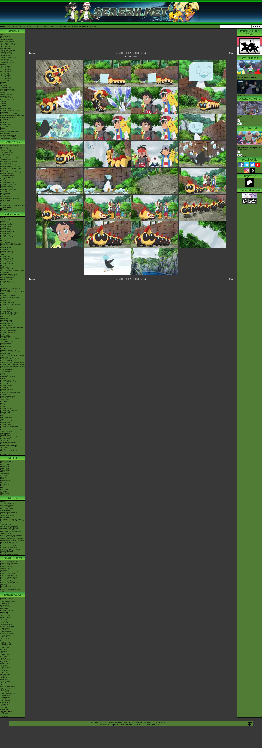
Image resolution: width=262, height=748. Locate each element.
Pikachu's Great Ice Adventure (9, 579)
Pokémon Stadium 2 (6, 408)
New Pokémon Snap (6, 260)
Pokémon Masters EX (7, 232)
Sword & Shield (5, 242)
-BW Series (4, 653)
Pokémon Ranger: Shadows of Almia (12, 364)
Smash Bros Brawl (6, 371)
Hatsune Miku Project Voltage (9, 114)
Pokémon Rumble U (6, 325)
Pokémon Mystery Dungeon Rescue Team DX (11, 254)
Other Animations (5, 200)
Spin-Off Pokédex (6, 87)
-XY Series (3, 651)
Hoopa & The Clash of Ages (9, 542)
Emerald (3, 378)
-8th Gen (3, 103)
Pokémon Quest (5, 281)
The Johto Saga (5, 154)
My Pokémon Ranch (6, 369)
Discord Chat (4, 130)
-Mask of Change (5, 700)
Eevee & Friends (5, 586)
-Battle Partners (5, 690)
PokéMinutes (4, 195)
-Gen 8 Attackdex (5, 78)
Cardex (2, 93)
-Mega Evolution (5, 617)
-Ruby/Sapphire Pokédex (8, 43)
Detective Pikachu (6, 279)
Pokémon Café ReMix (7, 230)
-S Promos (3, 715)
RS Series (3, 477)
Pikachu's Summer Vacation (9, 561)
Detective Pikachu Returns (8, 237)
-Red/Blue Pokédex (6, 39)
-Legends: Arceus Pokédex (8, 57)
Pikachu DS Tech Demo (7, 396)
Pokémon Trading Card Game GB (11, 430)
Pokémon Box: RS (6, 387)
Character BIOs (5, 465)
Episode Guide (131, 56)
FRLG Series (4, 479)
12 (145, 53)
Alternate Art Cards (6, 607)
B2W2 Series (4, 489)
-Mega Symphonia (6, 681)
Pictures (242, 125)
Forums (22, 26)
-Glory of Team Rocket (7, 686)
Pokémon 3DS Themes (7, 444)
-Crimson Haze (5, 702)
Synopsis (241, 153)
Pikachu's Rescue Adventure (9, 563)
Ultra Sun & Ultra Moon (8, 269)
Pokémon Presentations (7, 121)
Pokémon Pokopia (6, 224)
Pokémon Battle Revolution (9, 361)
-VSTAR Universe (6, 708)
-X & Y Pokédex (5, 48)
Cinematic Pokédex (6, 94)
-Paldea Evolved (5, 644)
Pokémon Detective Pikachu (9, 554)
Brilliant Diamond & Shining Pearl (11, 244)
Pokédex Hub (49, 26)
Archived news (5, 36)
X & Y (2, 286)
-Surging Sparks (5, 628)
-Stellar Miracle (5, 697)
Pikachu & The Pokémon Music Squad (10, 590)
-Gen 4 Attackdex (5, 71)
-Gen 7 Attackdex (5, 77)
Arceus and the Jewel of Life (9, 528)
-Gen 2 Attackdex (5, 68)
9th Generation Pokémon (8, 135)
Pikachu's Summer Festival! (9, 572)
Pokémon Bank (5, 290)
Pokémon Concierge (6, 204)
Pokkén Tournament (6, 309)
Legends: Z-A (4, 221)
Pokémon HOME (5, 247)
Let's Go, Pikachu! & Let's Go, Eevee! (12, 270)
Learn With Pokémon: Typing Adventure (9, 338)
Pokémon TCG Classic (7, 610)
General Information (6, 461)
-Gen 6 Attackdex (5, 75)
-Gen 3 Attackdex (5, 70)
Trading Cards (13, 594)
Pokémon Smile (5, 256)
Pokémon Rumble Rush (7, 276)
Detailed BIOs (4, 466)
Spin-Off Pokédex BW (7, 91)
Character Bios (5, 149)
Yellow (2, 419)
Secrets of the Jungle (6, 551)
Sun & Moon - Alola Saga (8, 165)
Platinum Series (5, 484)
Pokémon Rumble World (8, 302)
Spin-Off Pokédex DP (7, 89)
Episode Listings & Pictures (9, 145)
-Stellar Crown (5, 630)
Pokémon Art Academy (7, 295)
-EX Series (3, 656)
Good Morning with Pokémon (9, 198)
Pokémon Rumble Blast (7, 332)
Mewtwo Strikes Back (7, 505)
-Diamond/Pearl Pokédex (8, 45)
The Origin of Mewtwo (7, 503)
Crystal (2, 407)
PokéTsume (4, 211)
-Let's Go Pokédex (6, 52)
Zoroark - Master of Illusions (9, 530)
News (2, 34)
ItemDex (3, 82)
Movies (12, 498)
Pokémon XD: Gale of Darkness (10, 382)
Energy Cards (4, 605)
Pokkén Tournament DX (8, 278)
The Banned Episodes (7, 177)
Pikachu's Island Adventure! (9, 575)
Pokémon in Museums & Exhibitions (12, 116)
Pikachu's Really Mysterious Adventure (9, 583)
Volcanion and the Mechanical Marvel (12, 544)
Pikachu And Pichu (6, 565)
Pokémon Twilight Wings (8, 184)
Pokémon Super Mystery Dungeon (11, 304)
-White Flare (4, 621)
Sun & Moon (4, 267)
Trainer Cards (4, 603)
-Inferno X (3, 678)
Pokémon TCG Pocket (7, 239)
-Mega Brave (4, 679)
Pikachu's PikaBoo (6, 566)
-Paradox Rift (4, 639)
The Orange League (6, 152)
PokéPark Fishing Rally (7, 398)
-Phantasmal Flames (6, 616)
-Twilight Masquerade (7, 633)
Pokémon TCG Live (6, 263)
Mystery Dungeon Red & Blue (10, 392)
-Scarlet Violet (4, 646)
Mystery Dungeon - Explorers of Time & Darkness (12, 367)
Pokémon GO (4, 228)
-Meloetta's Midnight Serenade (10, 537)
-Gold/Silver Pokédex (7, 41)
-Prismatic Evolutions (7, 626)
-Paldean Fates (5, 637)
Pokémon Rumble (6, 354)
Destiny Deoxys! (5, 517)
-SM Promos (4, 669)
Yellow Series (4, 473)
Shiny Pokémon (5, 179)
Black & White (5, 318)
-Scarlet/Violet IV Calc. (7, 98)
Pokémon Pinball (5, 424)
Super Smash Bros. (6, 431)
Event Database (5, 133)
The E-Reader (4, 400)
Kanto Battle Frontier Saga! (9, 158)
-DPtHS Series (5, 655)
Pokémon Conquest (6, 329)
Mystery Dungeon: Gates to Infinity (11, 327)
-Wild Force (4, 704)
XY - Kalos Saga (5, 163)
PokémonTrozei (5, 394)
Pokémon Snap (5, 423)
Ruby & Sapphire (5, 375)
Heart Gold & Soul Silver (8, 350)
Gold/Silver (4, 405)
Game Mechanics (5, 96)
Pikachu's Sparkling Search (8, 581)
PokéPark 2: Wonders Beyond (9, 331)
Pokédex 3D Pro (5, 336)
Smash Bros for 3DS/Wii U (9, 313)
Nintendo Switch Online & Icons (10, 451)
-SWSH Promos (5, 667)
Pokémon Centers (5, 108)
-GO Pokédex (4, 59)
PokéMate (3, 401)
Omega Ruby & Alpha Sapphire (10, 288)
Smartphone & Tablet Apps (8, 446)
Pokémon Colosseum (7, 380)
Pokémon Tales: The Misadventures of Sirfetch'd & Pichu (12, 206)
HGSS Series (4, 486)
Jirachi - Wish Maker (7, 516)
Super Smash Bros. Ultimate (9, 283)
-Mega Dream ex (5, 676)
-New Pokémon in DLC (7, 137)
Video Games (13, 214)
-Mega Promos (5, 663)
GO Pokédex (61, 26)
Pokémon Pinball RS (6, 389)
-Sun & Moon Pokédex (7, 50)
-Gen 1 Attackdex (5, 66)
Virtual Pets (4, 447)
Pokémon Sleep (5, 235)
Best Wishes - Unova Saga (8, 161)
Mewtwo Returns (5, 510)
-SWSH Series (4, 647)
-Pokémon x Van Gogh (7, 117)
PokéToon (3, 191)
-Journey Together (6, 624)
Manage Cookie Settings (155, 722)
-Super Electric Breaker (7, 693)
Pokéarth (93, 26)
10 (138, 53)
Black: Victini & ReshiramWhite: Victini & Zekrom (11, 532)
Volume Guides (5, 470)
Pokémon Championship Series (10, 110)
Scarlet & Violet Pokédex (78, 26)
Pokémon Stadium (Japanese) (9, 426)
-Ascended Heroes (6, 614)
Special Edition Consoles (8, 442)
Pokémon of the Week (7, 100)
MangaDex (3, 463)
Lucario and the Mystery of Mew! (11, 519)
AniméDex (3, 147)
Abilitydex (3, 85)
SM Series (3, 495)
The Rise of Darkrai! (6, 524)
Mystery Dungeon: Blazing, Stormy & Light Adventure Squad (12, 356)
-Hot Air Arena (5, 688)
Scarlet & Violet (5, 219)
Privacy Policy (139, 722)
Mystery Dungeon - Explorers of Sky (12, 362)
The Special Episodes (7, 175)
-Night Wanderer (5, 699)
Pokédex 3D (4, 334)
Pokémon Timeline (6, 107)
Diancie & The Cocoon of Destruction (12, 540)
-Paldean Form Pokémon (8, 139)
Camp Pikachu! (5, 568)
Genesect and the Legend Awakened (11, 539)
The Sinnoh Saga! (6, 159)
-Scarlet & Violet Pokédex (8, 61)
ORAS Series (4, 493)
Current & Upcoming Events (9, 131)
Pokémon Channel (6, 385)
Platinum (3, 348)
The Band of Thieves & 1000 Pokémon (9, 298)
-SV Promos (4, 665)
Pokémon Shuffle (5, 300)
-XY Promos (4, 670)
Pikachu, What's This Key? (8, 588)
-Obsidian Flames (5, 642)
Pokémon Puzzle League (8, 421)
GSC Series (4, 475)
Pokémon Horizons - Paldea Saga (10, 172)
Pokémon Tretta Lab (6, 323)
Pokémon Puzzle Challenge (9, 410)
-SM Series (3, 649)
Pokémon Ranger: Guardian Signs (11, 352)
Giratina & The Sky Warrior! (9, 526)
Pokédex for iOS (5, 343)
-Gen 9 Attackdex (5, 80)
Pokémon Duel (5, 311)
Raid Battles (4, 609)
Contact (30, 26)
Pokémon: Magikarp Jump (8, 274)
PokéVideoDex (5, 197)
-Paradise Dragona (6, 695)
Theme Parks (4, 126)
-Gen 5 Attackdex (5, 73)
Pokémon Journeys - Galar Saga (10, 166)
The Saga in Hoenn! (6, 156)
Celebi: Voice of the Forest (8, 512)
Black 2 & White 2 (6, 320)
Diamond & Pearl (5, 346)
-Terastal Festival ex (6, 692)
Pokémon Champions (7, 223)
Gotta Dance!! (4, 570)
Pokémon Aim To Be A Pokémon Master (10, 169)
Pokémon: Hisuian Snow (8, 188)
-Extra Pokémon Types (7, 601)
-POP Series (4, 672)
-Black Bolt (4, 619)
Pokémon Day (4, 119)
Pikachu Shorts (12, 557)
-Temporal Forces (5, 635)
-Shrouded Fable (5, 632)
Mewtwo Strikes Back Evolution (10, 549)
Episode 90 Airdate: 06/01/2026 (249, 147)
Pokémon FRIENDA (6, 454)
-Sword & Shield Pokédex (8, 54)
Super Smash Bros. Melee (8, 414)
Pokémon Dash (5, 384)
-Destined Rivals (5, 623)
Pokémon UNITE (5, 233)
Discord (38, 26)
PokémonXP (4, 112)
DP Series (3, 482)
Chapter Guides (5, 468)
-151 (1, 640)
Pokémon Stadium (6, 428)
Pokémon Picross (5, 306)
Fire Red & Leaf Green (7, 377)
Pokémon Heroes (5, 514)
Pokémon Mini (5, 412)
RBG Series (4, 472)
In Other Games (5, 438)
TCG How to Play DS (7, 341)
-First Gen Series (5, 660)
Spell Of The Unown (6, 508)
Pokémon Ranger (5, 391)
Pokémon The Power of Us (8, 547)
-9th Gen (3, 101)
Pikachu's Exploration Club (9, 577)
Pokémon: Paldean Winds (8, 189)
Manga (12, 457)
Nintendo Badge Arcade (7, 315)
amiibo (2, 449)
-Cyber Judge (4, 706)
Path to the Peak (5, 193)
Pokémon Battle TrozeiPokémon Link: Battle (12, 292)
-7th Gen (3, 105)
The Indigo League (6, 151)
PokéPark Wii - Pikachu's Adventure (11, 359)
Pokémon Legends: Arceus (8, 246)
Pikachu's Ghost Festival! (8, 574)
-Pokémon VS (4, 709)
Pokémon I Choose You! (8, 546)
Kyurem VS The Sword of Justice (11, 535)
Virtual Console (5, 440)
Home (15, 26)
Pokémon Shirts (5, 124)
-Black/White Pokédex (7, 47)
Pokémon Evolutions (6, 186)
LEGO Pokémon (5, 123)
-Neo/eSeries (4, 658)
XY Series (3, 491)
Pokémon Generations (7, 182)
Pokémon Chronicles (6, 174)
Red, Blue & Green (6, 417)
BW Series (3, 488)
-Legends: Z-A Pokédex (7, 62)
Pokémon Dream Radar (7, 322)
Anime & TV (12, 141)
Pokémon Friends (5, 226)
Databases (12, 30)
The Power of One (6, 507)
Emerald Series (5, 481)
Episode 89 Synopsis (246, 118)
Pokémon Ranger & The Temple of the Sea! (12, 522)
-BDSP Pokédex (5, 55)
